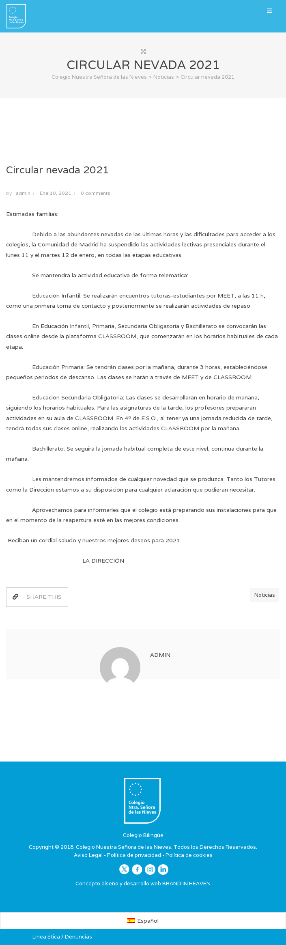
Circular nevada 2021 (57, 169)
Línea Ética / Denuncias (62, 936)
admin (23, 193)
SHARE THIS (37, 596)
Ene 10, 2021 (55, 193)
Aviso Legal (88, 855)
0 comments (95, 193)
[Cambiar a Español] (143, 920)
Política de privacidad (134, 855)
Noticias (264, 594)
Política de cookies (189, 855)
